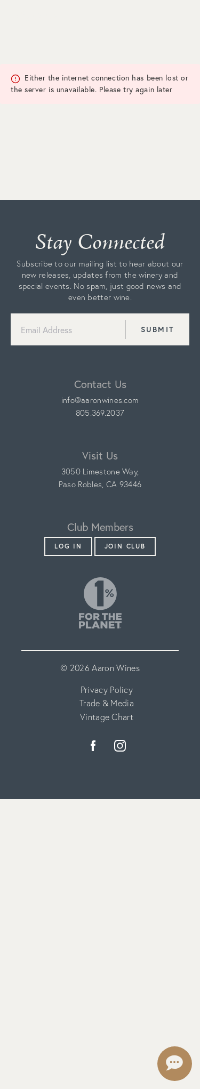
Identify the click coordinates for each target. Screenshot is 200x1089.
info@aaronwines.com (100, 400)
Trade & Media (106, 703)
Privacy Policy (107, 689)
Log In (68, 546)
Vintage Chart (106, 717)
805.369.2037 (100, 413)
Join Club (125, 546)
